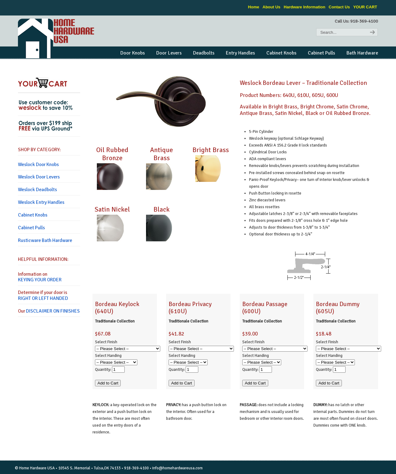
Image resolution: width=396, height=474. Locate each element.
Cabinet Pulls (31, 228)
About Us (272, 7)
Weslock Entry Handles (41, 202)
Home (253, 7)
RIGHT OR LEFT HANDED (43, 298)
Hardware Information (304, 7)
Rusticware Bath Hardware (45, 240)
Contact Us (339, 7)
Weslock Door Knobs (38, 164)
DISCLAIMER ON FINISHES (53, 311)
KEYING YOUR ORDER (40, 280)
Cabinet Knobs (32, 215)
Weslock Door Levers (39, 177)
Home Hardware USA (56, 38)
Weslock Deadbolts (37, 190)
